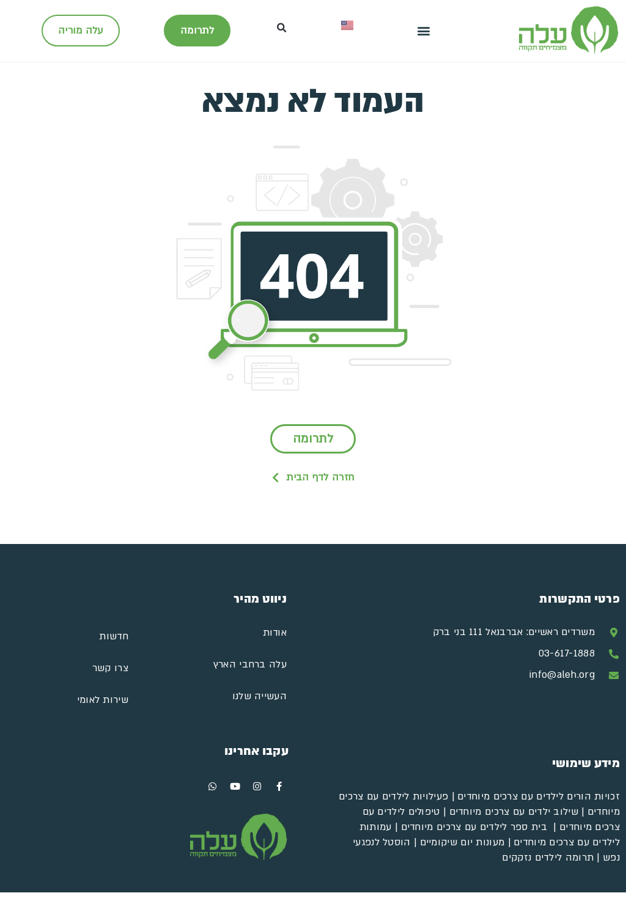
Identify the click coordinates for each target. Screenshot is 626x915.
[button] (424, 31)
